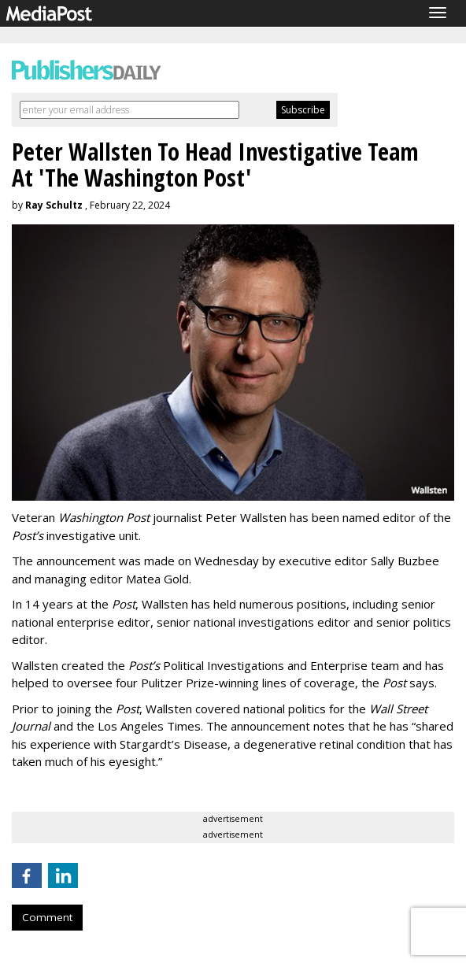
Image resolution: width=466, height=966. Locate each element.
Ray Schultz (54, 205)
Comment (47, 917)
